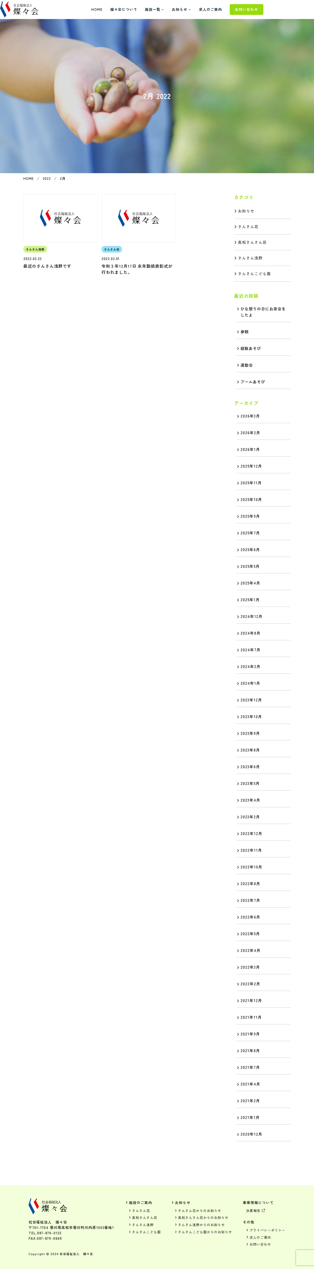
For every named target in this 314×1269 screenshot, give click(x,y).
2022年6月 (250, 917)
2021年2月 (250, 1100)
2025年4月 (250, 583)
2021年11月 (251, 1017)
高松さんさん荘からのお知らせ (203, 1217)
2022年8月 (250, 883)
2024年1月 (250, 683)
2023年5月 (250, 783)
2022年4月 (251, 950)
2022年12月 (251, 833)
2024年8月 (251, 633)
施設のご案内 (140, 1202)
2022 (48, 178)
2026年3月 (250, 416)
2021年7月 (250, 1067)
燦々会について (147, 9)
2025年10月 (251, 499)
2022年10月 (251, 866)
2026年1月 (250, 449)
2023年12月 (251, 699)
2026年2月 (250, 432)
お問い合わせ (269, 9)
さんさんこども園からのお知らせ (205, 1231)
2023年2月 (250, 816)
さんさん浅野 (250, 258)
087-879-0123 (49, 1232)
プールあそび (253, 381)
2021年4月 (250, 1084)
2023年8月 (250, 750)
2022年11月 (251, 850)
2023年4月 (250, 800)
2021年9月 (250, 1033)
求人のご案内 (233, 9)
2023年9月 (250, 733)
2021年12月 (251, 1000)
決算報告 (253, 1210)
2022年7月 (250, 900)
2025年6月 (250, 549)
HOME (120, 9)
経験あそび (251, 348)
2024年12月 (252, 616)
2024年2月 (251, 666)
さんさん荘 (248, 226)
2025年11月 (251, 482)
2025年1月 (250, 599)
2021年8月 (250, 1050)
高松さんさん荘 (252, 242)
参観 (245, 331)
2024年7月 (251, 649)
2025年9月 (250, 516)
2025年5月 (250, 566)
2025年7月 (250, 532)
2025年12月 (251, 466)
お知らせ (203, 9)
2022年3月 (250, 967)
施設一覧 (176, 9)
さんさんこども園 (254, 273)
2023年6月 (250, 766)
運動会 (247, 365)
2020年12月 (251, 1134)
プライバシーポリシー (267, 1230)
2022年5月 (250, 933)
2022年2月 (250, 983)
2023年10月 (251, 716)
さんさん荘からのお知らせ (199, 1210)
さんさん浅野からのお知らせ (201, 1224)
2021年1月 (250, 1117)
